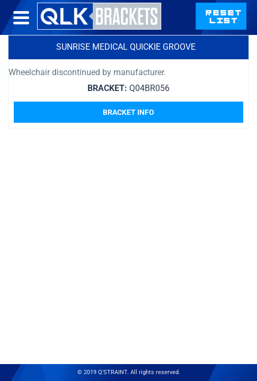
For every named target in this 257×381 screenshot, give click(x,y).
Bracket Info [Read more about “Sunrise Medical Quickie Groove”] (128, 112)
